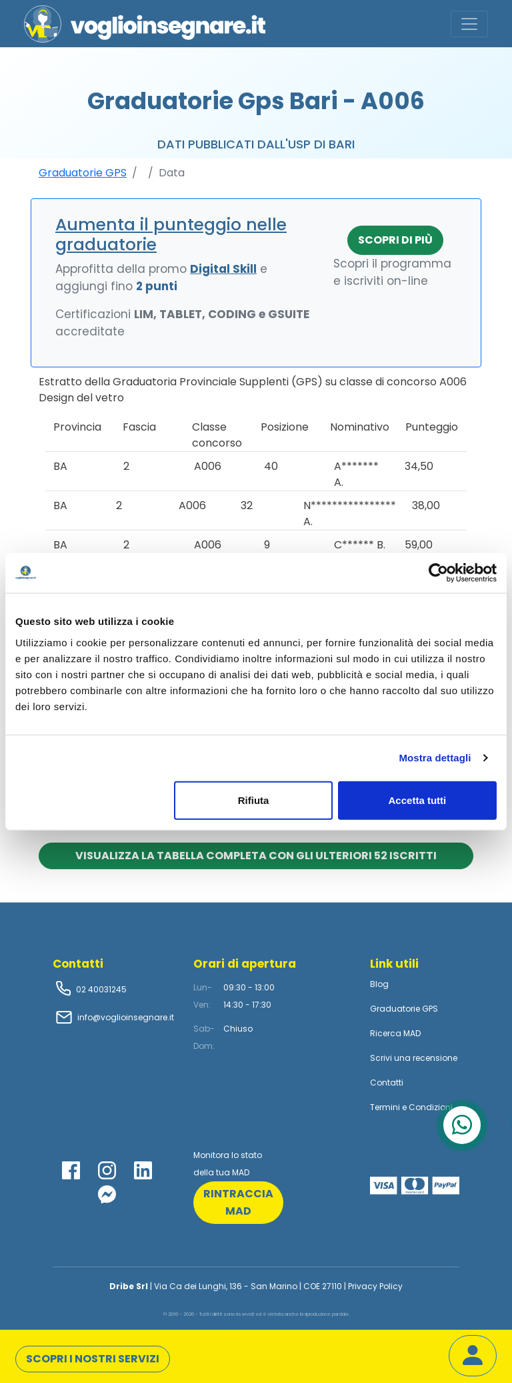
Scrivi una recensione (413, 1058)
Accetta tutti (418, 799)
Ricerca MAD (395, 1033)
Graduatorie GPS (83, 172)
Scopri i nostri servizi (92, 1358)
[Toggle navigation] (469, 24)
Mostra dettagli (435, 757)
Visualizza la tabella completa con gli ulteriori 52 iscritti (256, 855)
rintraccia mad (238, 1202)
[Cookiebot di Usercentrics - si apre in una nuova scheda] (438, 573)
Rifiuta (253, 799)
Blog (379, 984)
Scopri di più (395, 240)
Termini (385, 1107)
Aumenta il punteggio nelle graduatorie (171, 234)
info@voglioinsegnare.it (125, 1017)
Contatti (386, 1082)
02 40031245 (100, 989)
